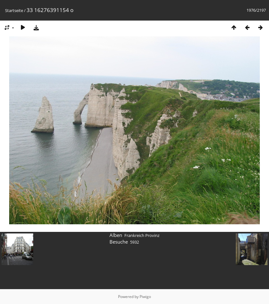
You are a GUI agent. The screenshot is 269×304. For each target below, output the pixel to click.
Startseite (14, 10)
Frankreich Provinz (142, 235)
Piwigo (145, 296)
